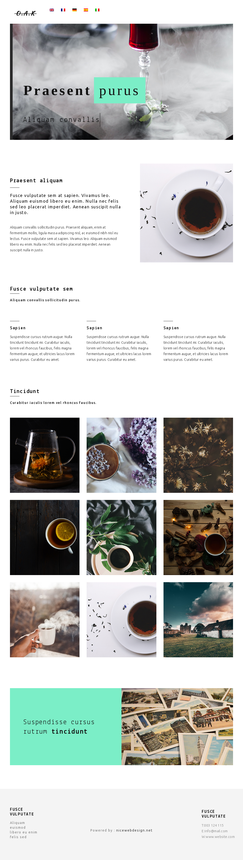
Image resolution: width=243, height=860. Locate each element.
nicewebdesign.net (134, 830)
